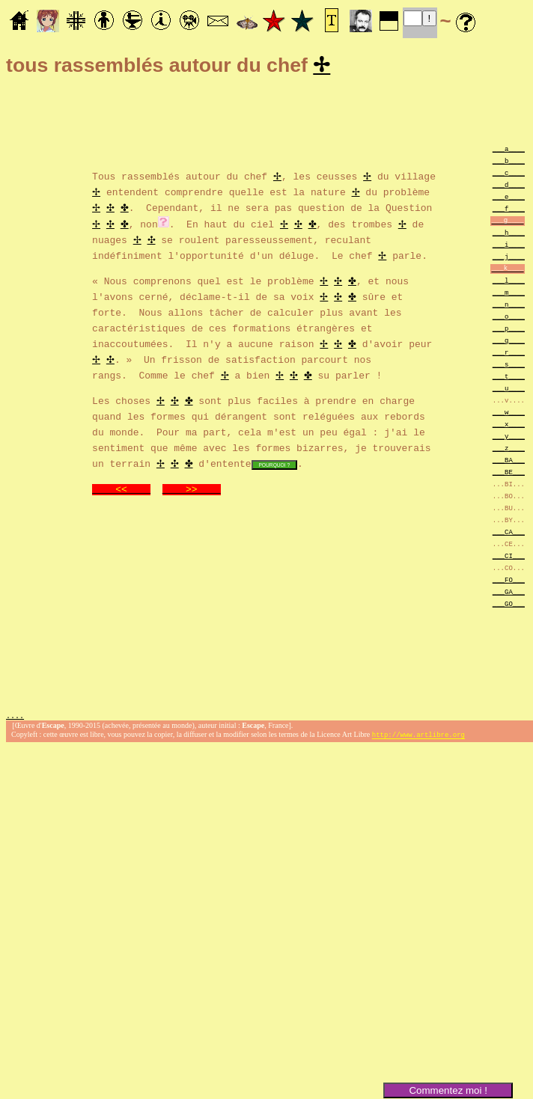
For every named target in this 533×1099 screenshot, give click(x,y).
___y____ (509, 438)
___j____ (509, 258)
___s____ (509, 366)
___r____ (509, 354)
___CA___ (509, 534)
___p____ (509, 330)
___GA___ (509, 594)
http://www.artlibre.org (418, 738)
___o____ (509, 318)
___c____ (509, 175)
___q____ (509, 342)
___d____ (509, 187)
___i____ (509, 246)
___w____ (509, 414)
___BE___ (509, 474)
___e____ (509, 198)
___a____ (509, 151)
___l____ (509, 282)
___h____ (509, 234)
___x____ (509, 426)
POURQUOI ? (275, 466)
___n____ (509, 306)
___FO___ (509, 582)
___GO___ (509, 605)
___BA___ (509, 462)
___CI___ (509, 558)
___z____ (509, 450)
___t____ (509, 378)
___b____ (509, 163)
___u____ (509, 390)
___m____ (509, 294)
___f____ (509, 210)
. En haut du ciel (224, 225)
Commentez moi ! (448, 1090)
